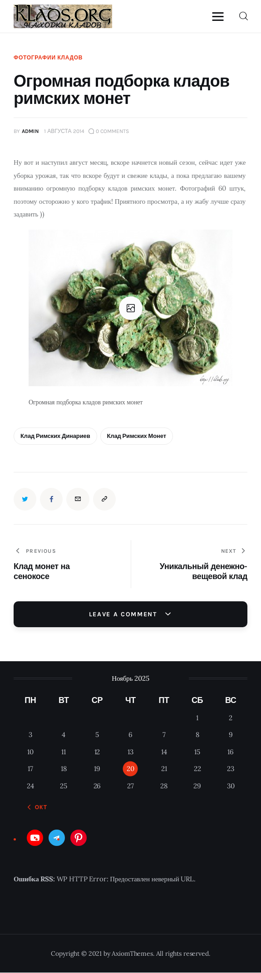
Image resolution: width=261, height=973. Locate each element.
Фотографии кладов (48, 57)
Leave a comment (124, 614)
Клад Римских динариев (55, 436)
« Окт (38, 808)
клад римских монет (136, 436)
